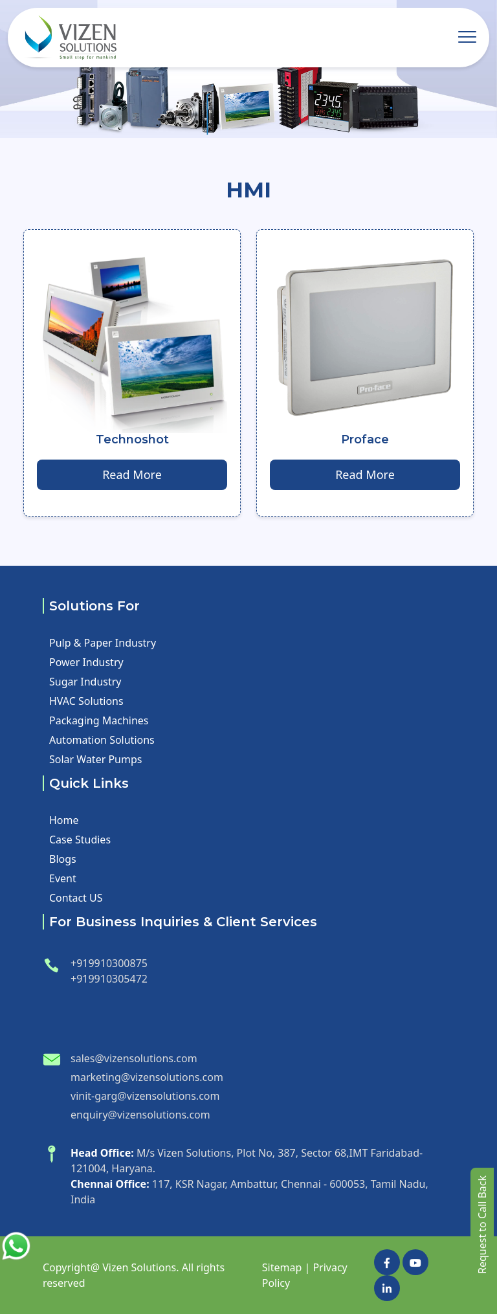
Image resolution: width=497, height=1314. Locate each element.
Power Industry (86, 662)
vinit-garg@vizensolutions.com (145, 1096)
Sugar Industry (85, 681)
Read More (132, 474)
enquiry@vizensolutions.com (140, 1115)
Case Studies (80, 839)
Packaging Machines (98, 720)
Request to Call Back (482, 1224)
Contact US (76, 898)
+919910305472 (109, 979)
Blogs (62, 859)
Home (64, 820)
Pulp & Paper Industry (102, 643)
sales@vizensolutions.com (134, 1058)
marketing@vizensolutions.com (147, 1077)
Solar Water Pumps (95, 759)
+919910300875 (109, 963)
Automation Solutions (102, 740)
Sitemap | (286, 1267)
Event (62, 878)
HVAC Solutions (86, 701)
